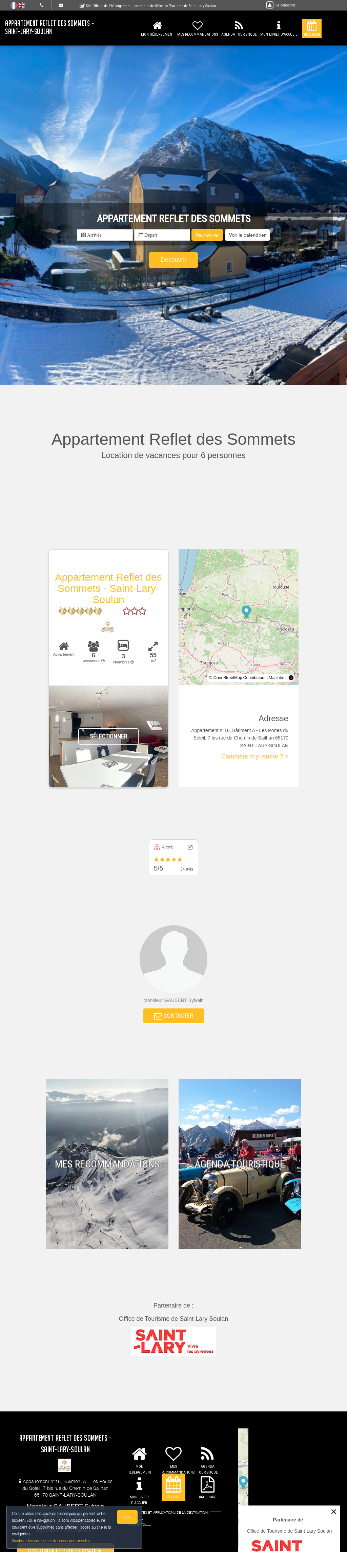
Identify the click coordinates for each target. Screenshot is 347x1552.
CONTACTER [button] (173, 1016)
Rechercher (207, 235)
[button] (247, 235)
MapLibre (277, 677)
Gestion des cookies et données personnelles (51, 1540)
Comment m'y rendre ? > (254, 756)
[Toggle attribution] (291, 678)
